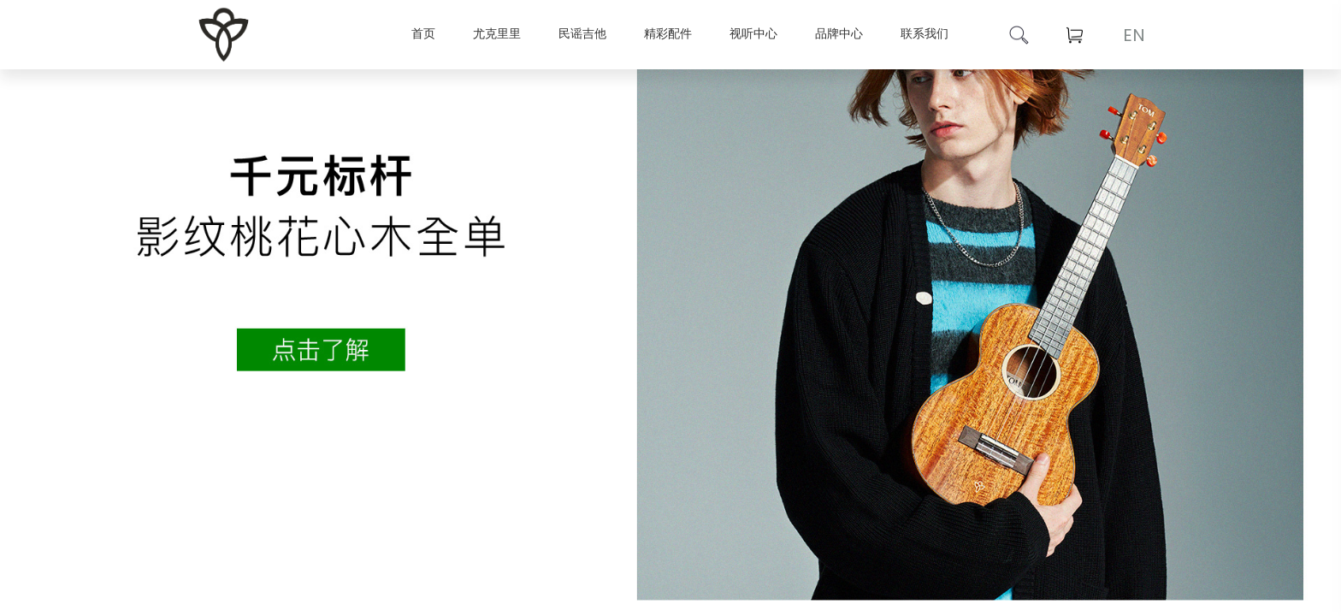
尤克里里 (497, 33)
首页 (423, 33)
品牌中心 (839, 33)
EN (1134, 35)
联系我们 (924, 33)
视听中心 (753, 33)
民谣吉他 (582, 33)
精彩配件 (668, 33)
